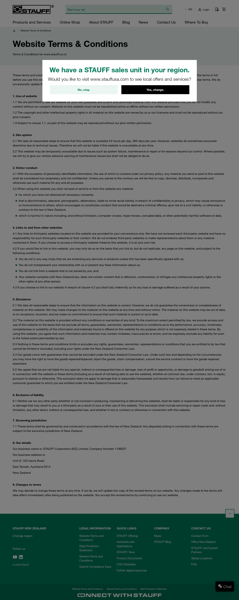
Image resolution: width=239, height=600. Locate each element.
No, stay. (84, 90)
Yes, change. (155, 90)
